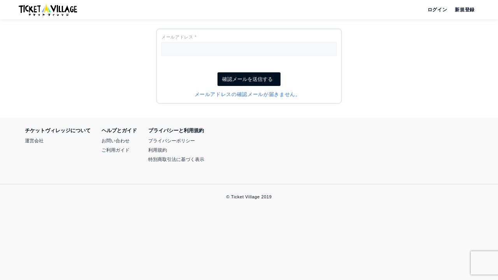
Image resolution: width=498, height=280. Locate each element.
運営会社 (34, 141)
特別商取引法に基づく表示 (176, 159)
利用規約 (157, 150)
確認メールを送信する (249, 79)
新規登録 (462, 9)
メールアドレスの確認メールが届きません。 (249, 94)
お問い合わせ (116, 141)
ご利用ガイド (116, 150)
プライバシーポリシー (171, 141)
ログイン (436, 9)
